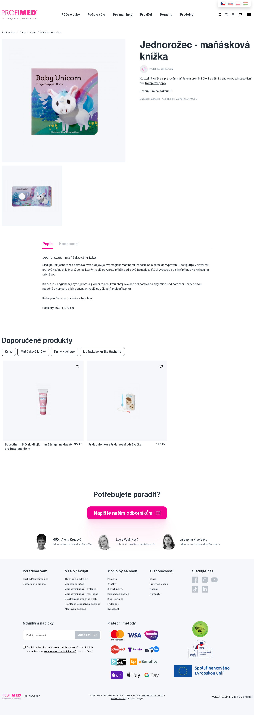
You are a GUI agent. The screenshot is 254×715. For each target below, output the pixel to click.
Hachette (154, 98)
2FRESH (247, 697)
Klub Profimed (115, 599)
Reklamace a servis (118, 594)
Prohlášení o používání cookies (82, 604)
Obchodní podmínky (76, 579)
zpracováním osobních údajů (60, 651)
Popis (47, 244)
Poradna (166, 14)
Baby (22, 32)
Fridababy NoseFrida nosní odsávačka (114, 444)
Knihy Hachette (64, 351)
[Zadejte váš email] (50, 635)
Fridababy (113, 604)
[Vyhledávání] (220, 14)
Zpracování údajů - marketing (81, 594)
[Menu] (249, 14)
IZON (237, 697)
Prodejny (186, 14)
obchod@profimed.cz (35, 579)
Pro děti (146, 14)
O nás (153, 579)
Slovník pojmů (115, 589)
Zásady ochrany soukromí (152, 695)
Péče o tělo (96, 14)
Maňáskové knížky (50, 32)
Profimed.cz (8, 32)
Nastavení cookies (75, 609)
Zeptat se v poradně (34, 584)
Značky (111, 584)
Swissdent (113, 609)
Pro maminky (122, 14)
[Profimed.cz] (20, 14)
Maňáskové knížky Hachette (102, 351)
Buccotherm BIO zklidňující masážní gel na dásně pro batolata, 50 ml (38, 446)
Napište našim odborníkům (127, 512)
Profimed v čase (159, 584)
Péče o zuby (70, 14)
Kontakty (155, 594)
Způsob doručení (74, 584)
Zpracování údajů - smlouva (80, 589)
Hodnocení (69, 244)
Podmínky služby (118, 698)
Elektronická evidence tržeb (81, 599)
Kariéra (154, 589)
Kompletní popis (155, 83)
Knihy (33, 32)
